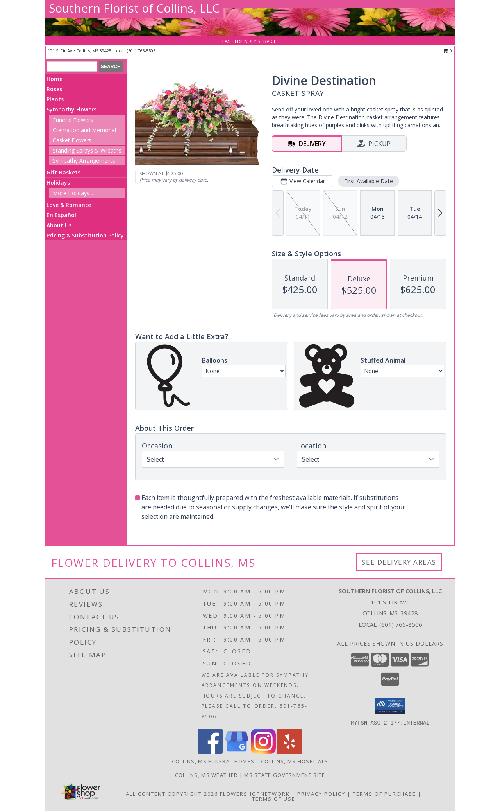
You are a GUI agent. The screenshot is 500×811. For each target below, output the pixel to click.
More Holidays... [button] (73, 193)
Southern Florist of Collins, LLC (134, 8)
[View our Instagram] (263, 751)
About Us (58, 225)
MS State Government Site (284, 775)
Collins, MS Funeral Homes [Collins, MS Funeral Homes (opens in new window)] (213, 761)
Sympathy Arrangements (84, 160)
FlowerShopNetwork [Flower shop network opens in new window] (255, 793)
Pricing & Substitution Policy (85, 235)
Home (54, 79)
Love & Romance (68, 205)
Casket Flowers (72, 140)
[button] (390, 706)
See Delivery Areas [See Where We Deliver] (399, 561)
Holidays (58, 182)
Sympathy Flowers (71, 109)
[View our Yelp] (289, 751)
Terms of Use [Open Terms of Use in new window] (273, 798)
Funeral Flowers (73, 120)
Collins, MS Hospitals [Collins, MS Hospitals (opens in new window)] (294, 761)
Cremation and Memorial (84, 130)
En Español (61, 215)
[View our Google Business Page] (236, 751)
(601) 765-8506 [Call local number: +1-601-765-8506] (141, 51)
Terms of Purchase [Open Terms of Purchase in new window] (384, 793)
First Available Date (368, 181)
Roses (54, 89)
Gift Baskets (63, 172)
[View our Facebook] (210, 751)
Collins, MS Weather (206, 775)
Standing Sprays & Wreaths (87, 150)
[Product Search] (72, 66)
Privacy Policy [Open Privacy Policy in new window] (321, 793)
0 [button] (447, 51)
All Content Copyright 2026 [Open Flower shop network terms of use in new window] (172, 793)
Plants (55, 99)
